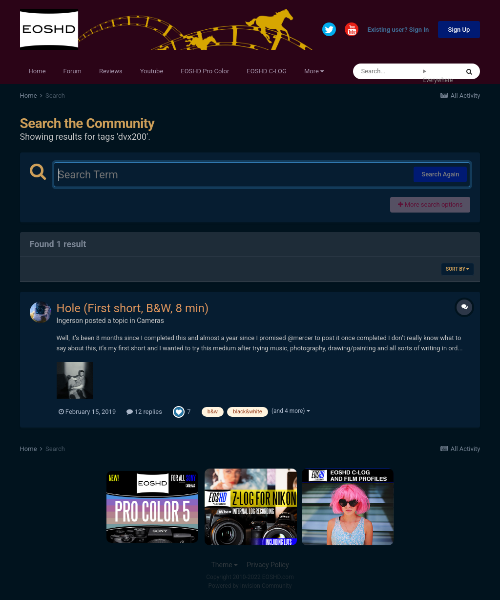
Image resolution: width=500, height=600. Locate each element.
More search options (430, 204)
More (314, 71)
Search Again (440, 174)
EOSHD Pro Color (205, 71)
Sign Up (459, 29)
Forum (72, 71)
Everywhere (438, 80)
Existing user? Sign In (398, 30)
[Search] (388, 71)
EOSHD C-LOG (267, 71)
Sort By (457, 269)
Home (37, 71)
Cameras (150, 320)
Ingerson (70, 320)
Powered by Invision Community (250, 585)
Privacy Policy (268, 565)
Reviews (111, 71)
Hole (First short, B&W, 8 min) (133, 308)
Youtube (152, 71)
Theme (224, 565)
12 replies (144, 411)
